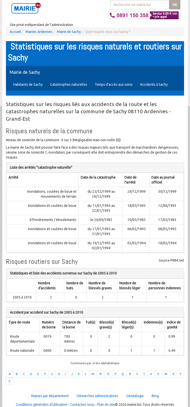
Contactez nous (82, 405)
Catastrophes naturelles (68, 84)
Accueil (15, 32)
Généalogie (135, 396)
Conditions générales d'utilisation (41, 405)
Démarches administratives (97, 396)
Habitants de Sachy (28, 84)
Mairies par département (50, 396)
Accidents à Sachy (154, 84)
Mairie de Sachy (69, 32)
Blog (155, 396)
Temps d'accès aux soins (114, 84)
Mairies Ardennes (38, 32)
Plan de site (106, 405)
